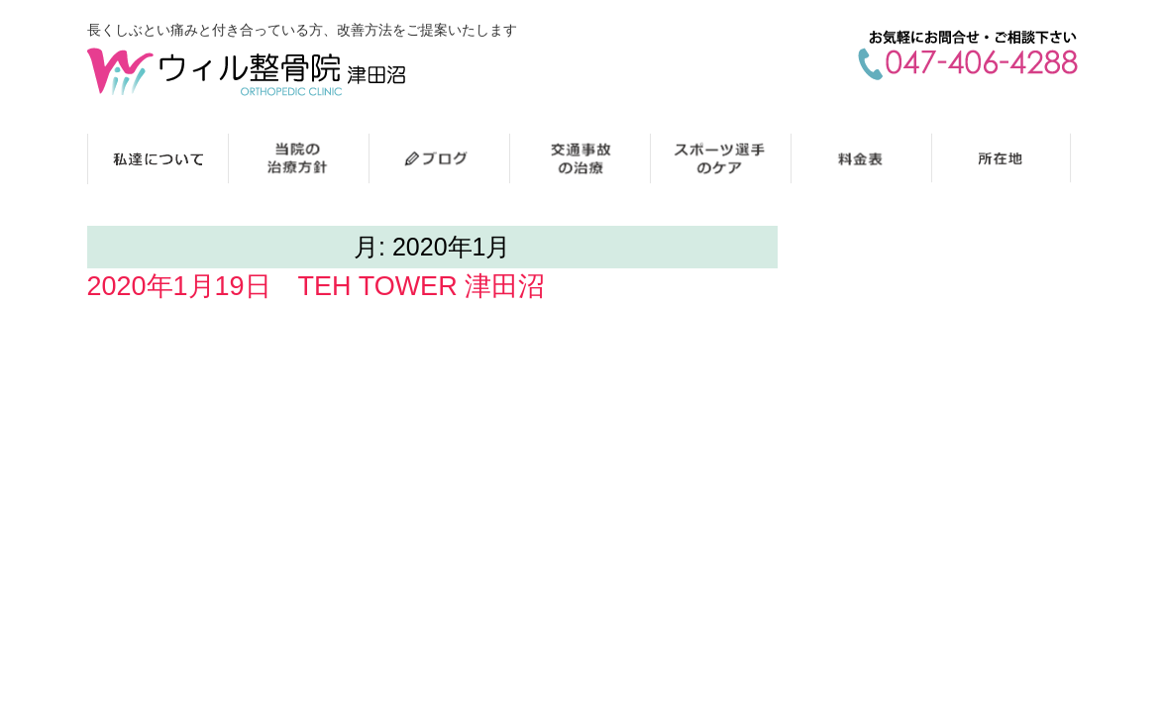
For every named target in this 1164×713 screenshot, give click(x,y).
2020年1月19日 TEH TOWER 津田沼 (316, 286)
